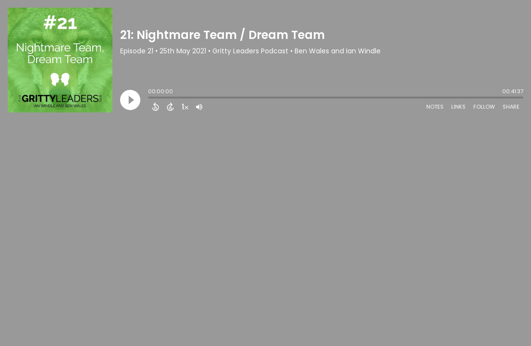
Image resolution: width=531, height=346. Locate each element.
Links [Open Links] (458, 107)
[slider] (150, 98)
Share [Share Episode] (511, 107)
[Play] (130, 100)
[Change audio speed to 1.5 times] (185, 106)
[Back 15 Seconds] (155, 106)
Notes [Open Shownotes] (435, 107)
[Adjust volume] (199, 106)
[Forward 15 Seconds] (170, 106)
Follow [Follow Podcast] (484, 107)
